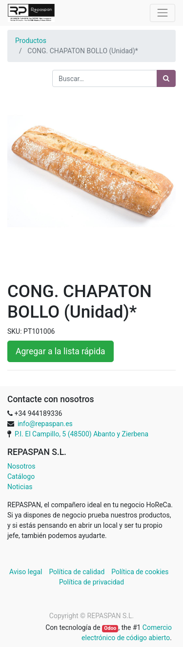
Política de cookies (139, 572)
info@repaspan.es (45, 424)
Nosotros (21, 466)
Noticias (20, 487)
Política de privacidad (91, 582)
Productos (30, 40)
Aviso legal (26, 572)
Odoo (110, 628)
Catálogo (21, 476)
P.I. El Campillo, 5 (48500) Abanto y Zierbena (81, 434)
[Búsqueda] (166, 78)
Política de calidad (76, 572)
